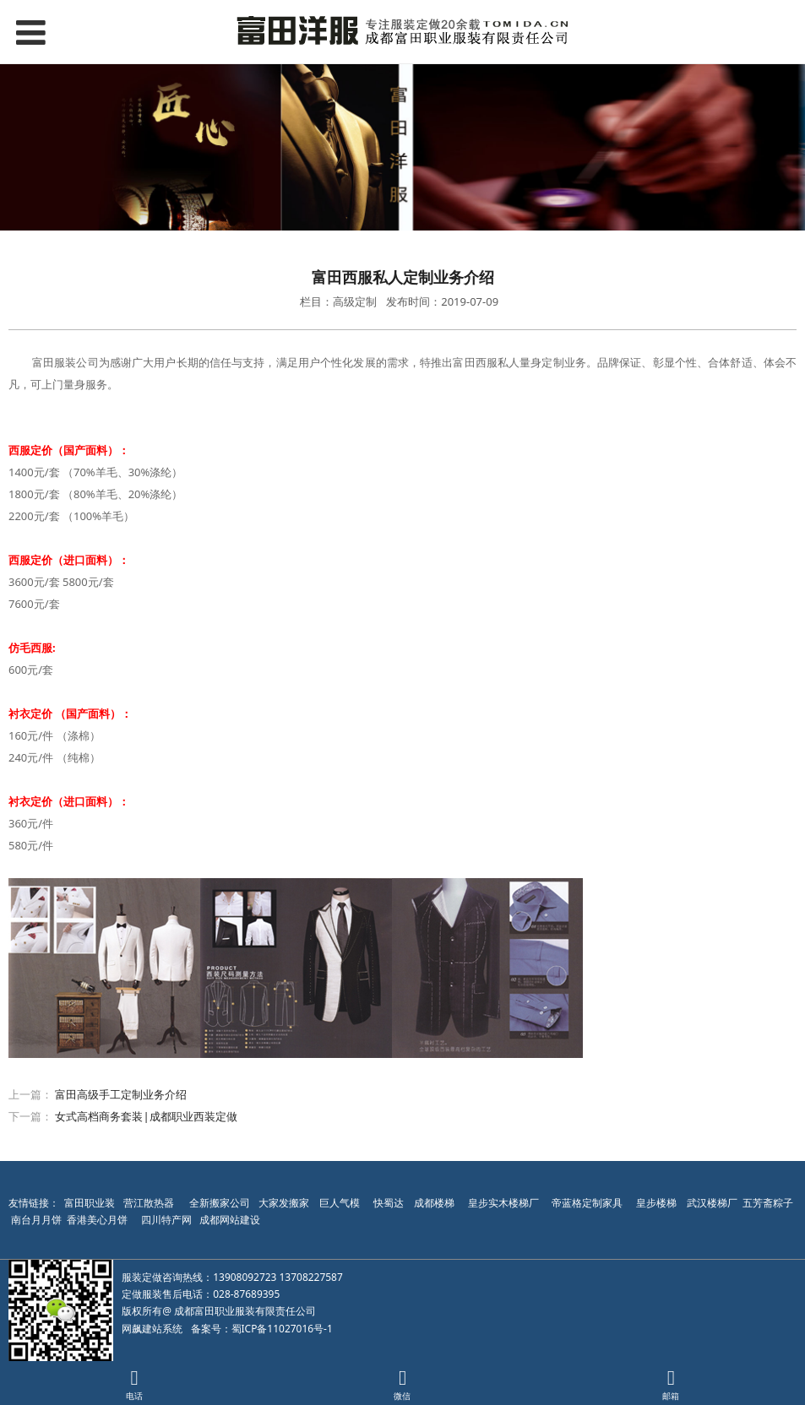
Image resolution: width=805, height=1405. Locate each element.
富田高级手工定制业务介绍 (121, 1094)
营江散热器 (148, 1203)
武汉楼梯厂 (712, 1203)
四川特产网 (165, 1219)
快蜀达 (388, 1203)
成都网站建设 (229, 1219)
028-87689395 (246, 1294)
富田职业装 (89, 1203)
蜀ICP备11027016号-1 (282, 1328)
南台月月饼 (36, 1219)
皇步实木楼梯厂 (503, 1203)
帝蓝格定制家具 (587, 1203)
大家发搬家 (283, 1203)
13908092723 (244, 1277)
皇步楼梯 (656, 1203)
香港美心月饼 (97, 1219)
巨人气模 (340, 1203)
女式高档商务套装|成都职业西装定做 (146, 1116)
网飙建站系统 (152, 1328)
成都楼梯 (432, 1203)
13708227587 (311, 1277)
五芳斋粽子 (767, 1203)
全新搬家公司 (219, 1203)
